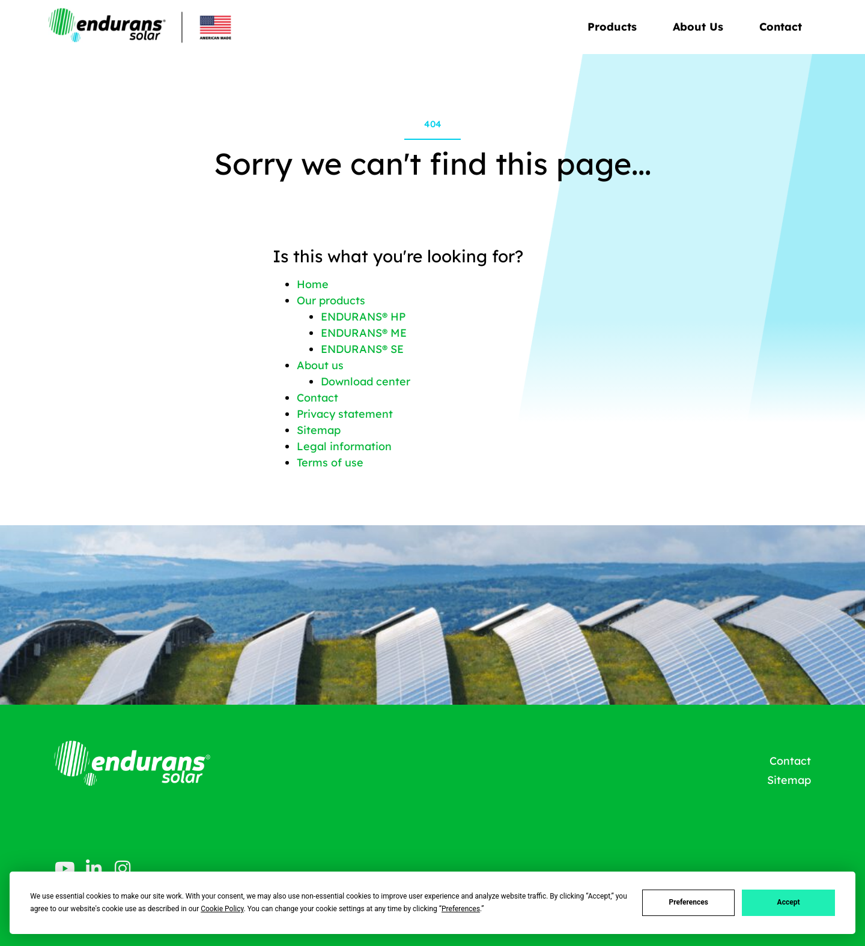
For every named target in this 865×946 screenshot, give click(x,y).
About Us (701, 27)
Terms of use (330, 462)
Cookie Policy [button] (222, 909)
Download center (365, 381)
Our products (331, 300)
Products (615, 27)
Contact (780, 27)
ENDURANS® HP (363, 317)
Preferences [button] (461, 909)
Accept (788, 902)
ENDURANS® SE (362, 349)
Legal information (344, 446)
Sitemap (319, 430)
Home (313, 284)
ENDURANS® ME (364, 333)
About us (320, 365)
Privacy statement (345, 414)
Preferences (688, 902)
